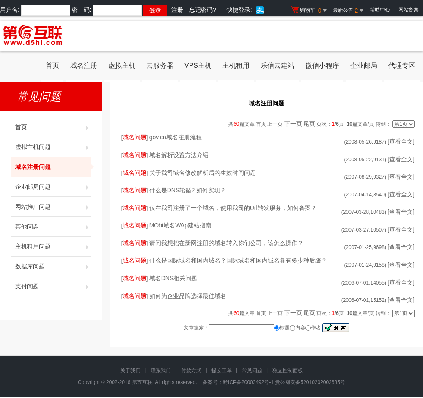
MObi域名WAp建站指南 (180, 225)
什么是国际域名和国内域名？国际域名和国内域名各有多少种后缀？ (238, 260)
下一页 (293, 123)
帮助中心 (380, 10)
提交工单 (222, 370)
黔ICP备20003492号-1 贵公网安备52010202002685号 (284, 382)
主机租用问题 (53, 246)
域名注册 (83, 65)
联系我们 (161, 370)
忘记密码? (202, 9)
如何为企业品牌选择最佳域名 (187, 296)
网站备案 (408, 10)
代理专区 (401, 65)
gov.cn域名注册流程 (175, 137)
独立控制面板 (287, 370)
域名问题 (134, 137)
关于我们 (130, 370)
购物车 (310, 10)
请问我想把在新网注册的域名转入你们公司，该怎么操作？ (226, 243)
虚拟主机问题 (53, 147)
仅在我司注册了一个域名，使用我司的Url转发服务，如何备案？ (233, 208)
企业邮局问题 (53, 186)
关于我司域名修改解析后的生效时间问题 (202, 172)
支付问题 (53, 286)
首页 (52, 65)
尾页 (309, 123)
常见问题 (252, 370)
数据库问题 (53, 266)
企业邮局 (363, 65)
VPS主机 (198, 65)
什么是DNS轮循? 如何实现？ (187, 190)
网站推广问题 (53, 206)
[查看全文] (401, 141)
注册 (177, 9)
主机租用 (236, 65)
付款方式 (191, 370)
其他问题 (53, 226)
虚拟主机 (121, 65)
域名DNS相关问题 (173, 278)
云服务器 (159, 65)
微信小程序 (322, 65)
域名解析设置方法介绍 (179, 155)
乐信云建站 (277, 65)
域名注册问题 (53, 167)
